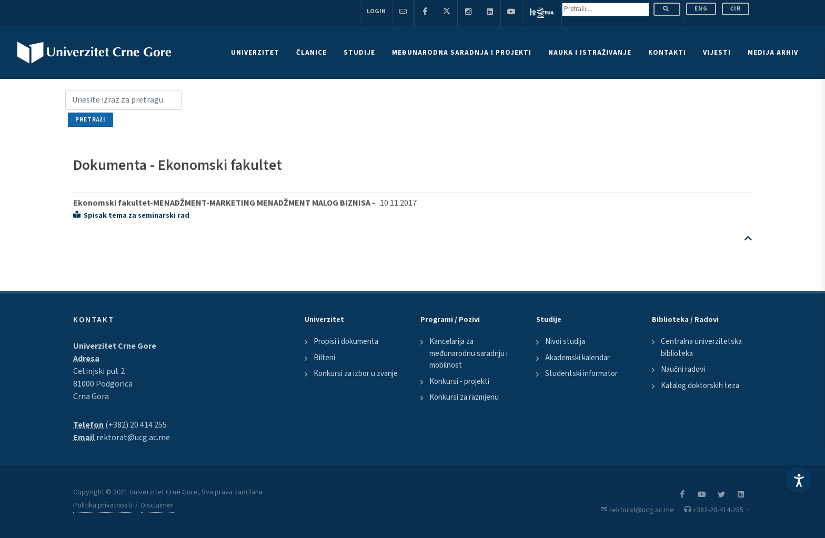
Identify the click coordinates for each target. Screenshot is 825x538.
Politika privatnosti (102, 505)
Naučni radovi (683, 369)
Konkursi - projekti (459, 381)
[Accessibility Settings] (799, 480)
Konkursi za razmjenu (464, 397)
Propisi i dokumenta (346, 341)
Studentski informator (581, 373)
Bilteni (324, 357)
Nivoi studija (565, 341)
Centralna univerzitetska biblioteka (701, 347)
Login (376, 11)
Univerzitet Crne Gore (114, 346)
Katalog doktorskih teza (700, 385)
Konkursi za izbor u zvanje (356, 373)
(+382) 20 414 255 (136, 425)
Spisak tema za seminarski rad (131, 215)
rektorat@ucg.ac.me (133, 437)
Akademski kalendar (577, 357)
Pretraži (90, 120)
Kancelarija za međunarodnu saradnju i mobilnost (468, 353)
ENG (701, 9)
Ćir (735, 9)
